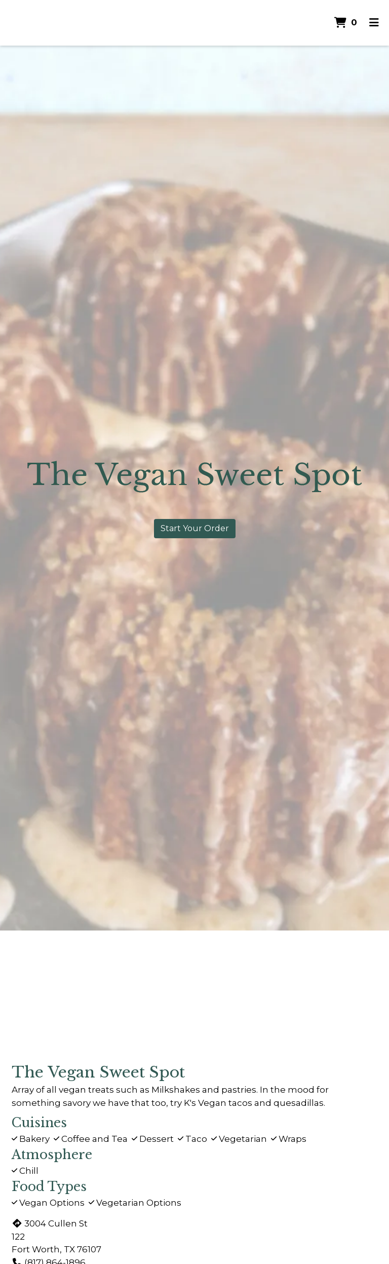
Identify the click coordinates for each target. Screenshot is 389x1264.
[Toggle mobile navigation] (374, 22)
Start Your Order (195, 528)
